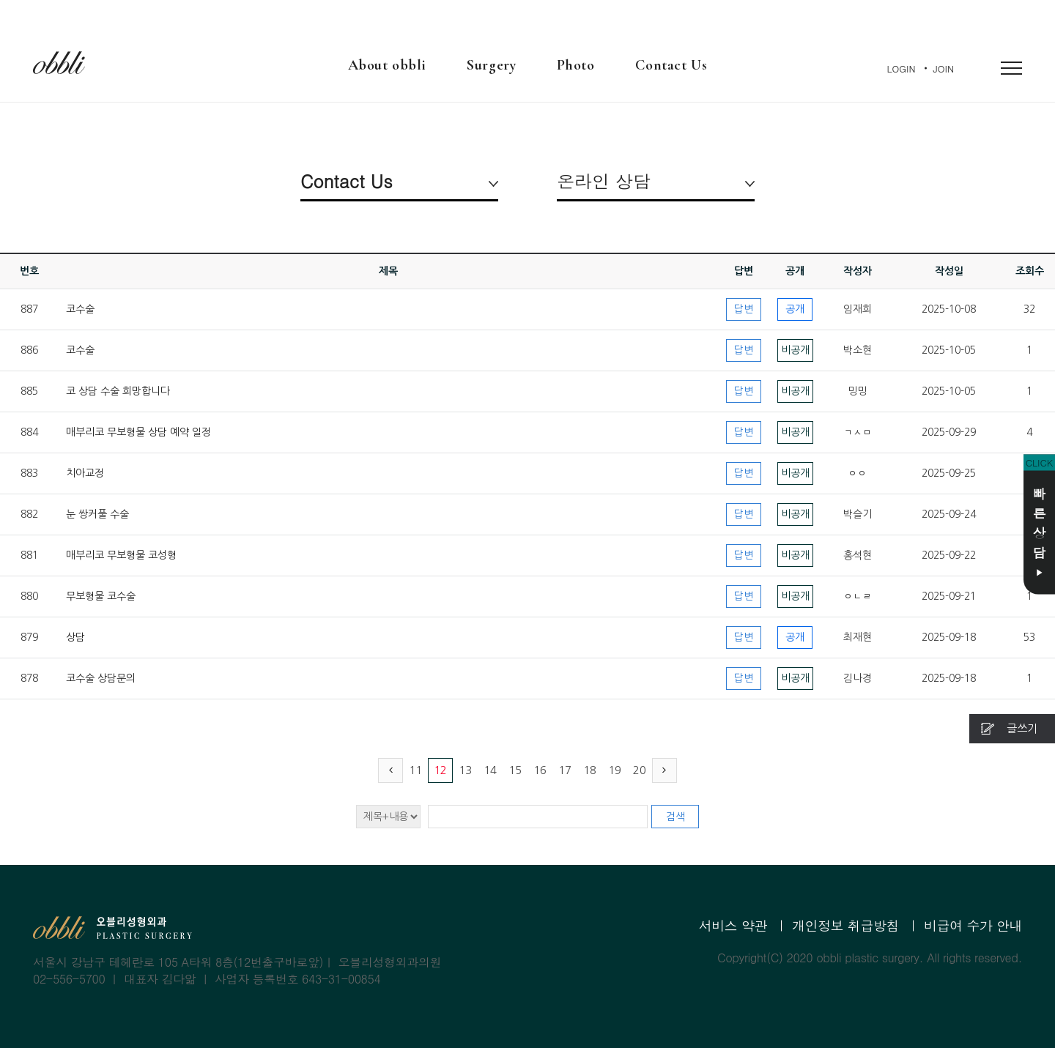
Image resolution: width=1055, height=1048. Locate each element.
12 (440, 770)
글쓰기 (1022, 728)
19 (614, 770)
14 (490, 770)
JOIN (943, 68)
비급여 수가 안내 (973, 925)
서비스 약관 (733, 925)
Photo (575, 65)
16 (540, 770)
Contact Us (671, 65)
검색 (675, 816)
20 (639, 770)
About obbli (387, 65)
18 (589, 770)
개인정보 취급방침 (845, 925)
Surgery (491, 65)
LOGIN (901, 68)
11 (415, 770)
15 (515, 770)
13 (465, 770)
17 (564, 770)
